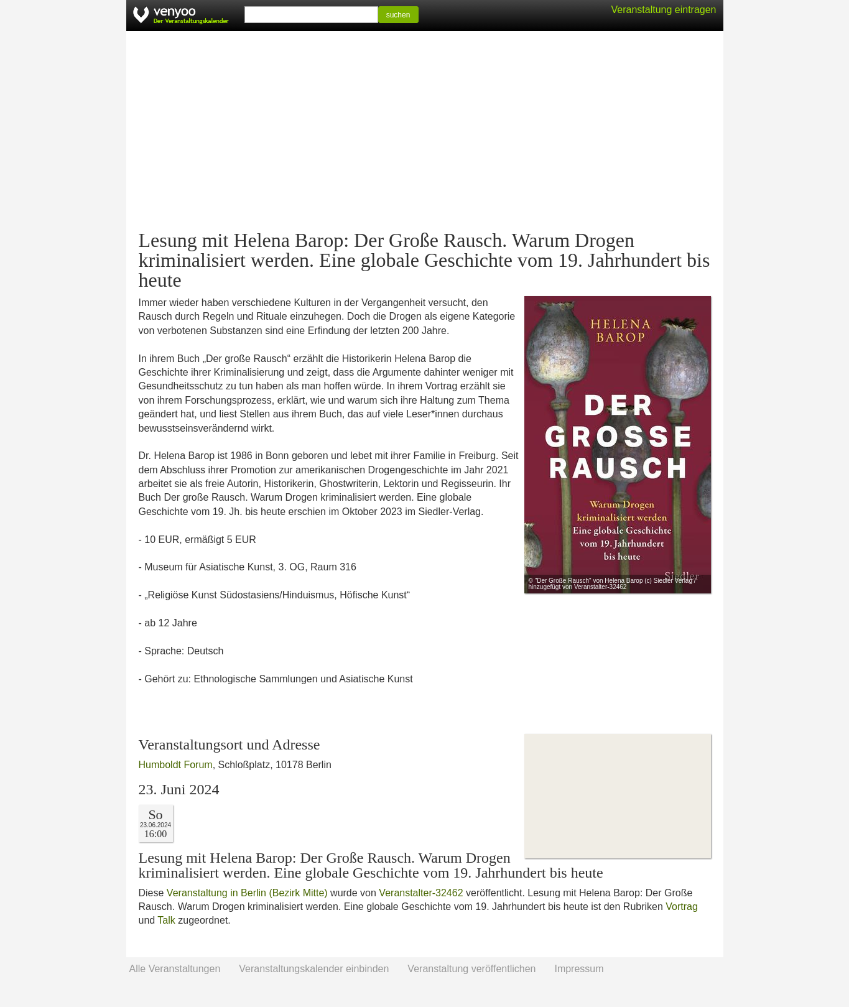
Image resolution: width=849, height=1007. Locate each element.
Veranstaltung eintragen (663, 9)
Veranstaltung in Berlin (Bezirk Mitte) (247, 893)
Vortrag (682, 906)
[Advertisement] (425, 131)
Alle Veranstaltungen (175, 968)
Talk (166, 920)
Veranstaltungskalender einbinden (314, 968)
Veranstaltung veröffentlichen (471, 968)
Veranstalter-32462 (421, 893)
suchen (398, 15)
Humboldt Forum (176, 764)
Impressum (578, 968)
